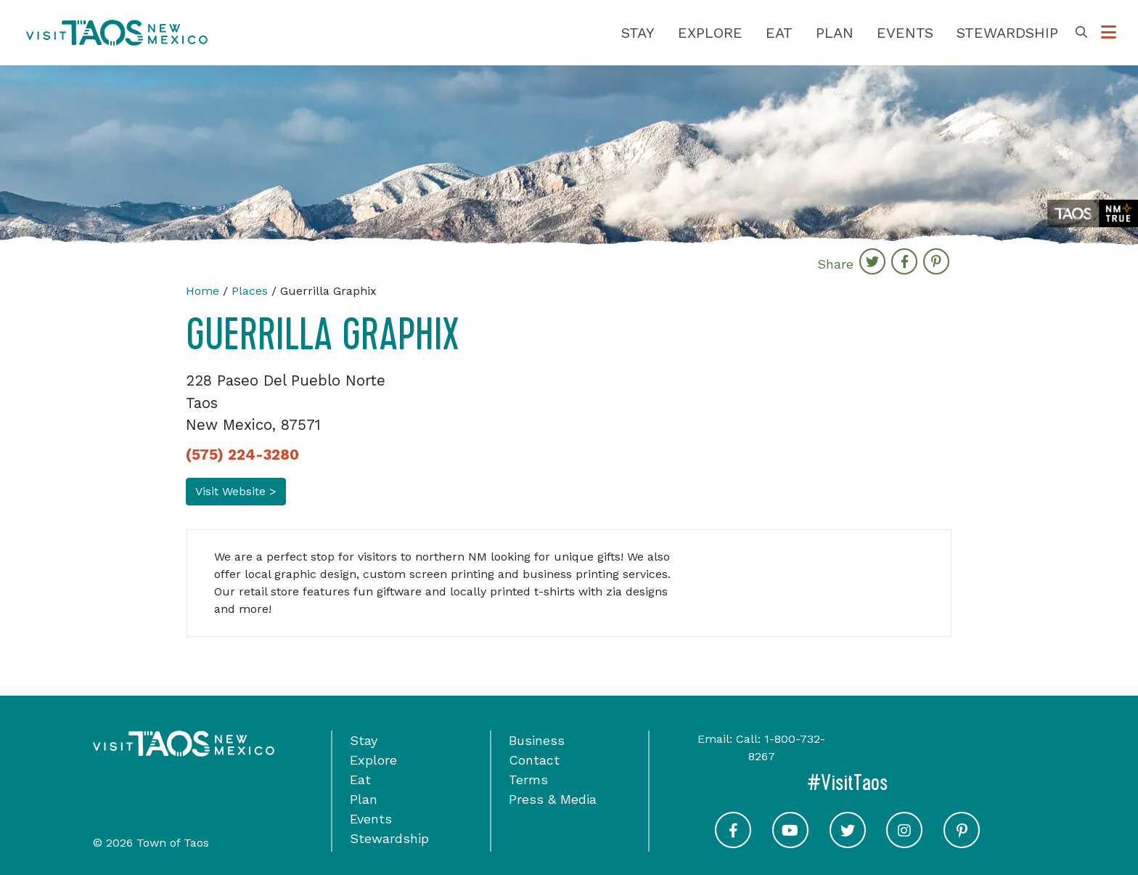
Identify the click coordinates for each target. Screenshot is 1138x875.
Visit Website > (236, 491)
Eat (779, 32)
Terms (528, 779)
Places (250, 291)
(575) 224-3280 (242, 454)
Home (202, 291)
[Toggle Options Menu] (1109, 32)
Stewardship (1007, 32)
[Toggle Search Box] (1081, 32)
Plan (835, 32)
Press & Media (553, 799)
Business (537, 740)
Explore (710, 32)
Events (905, 32)
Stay (638, 32)
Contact (534, 760)
